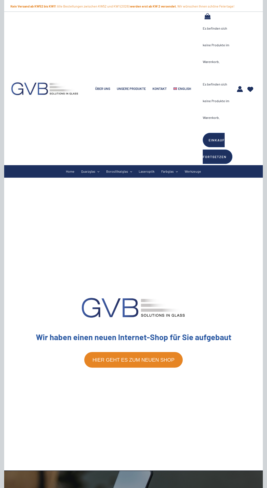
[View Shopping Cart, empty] (208, 16)
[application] (97, 171)
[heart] (250, 88)
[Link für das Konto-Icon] (240, 89)
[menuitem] (182, 88)
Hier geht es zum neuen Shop (134, 360)
